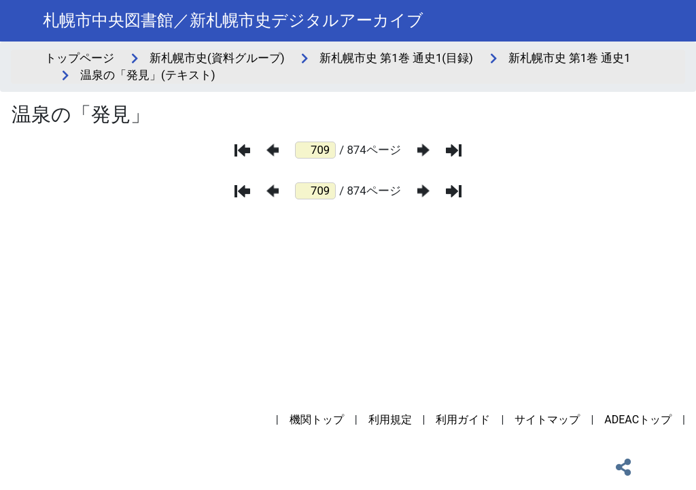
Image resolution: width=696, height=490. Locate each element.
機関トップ (317, 419)
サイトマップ (547, 419)
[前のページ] (272, 150)
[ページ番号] (315, 150)
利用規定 (390, 419)
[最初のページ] (242, 150)
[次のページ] (423, 150)
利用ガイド (463, 419)
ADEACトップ (638, 419)
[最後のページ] (454, 150)
